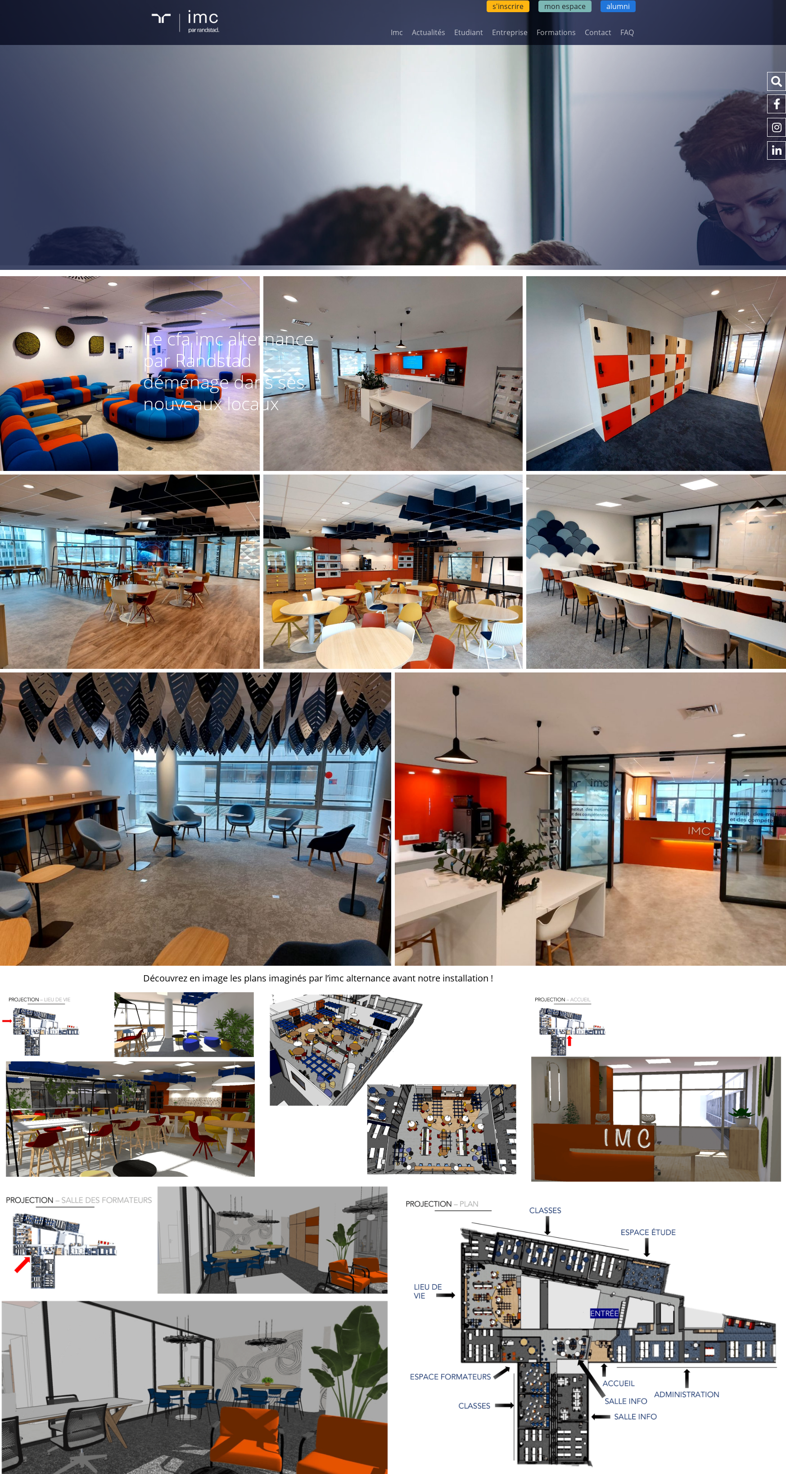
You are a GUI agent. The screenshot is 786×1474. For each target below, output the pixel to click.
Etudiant (468, 32)
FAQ (627, 32)
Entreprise (510, 32)
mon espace (565, 6)
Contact (598, 32)
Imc (397, 32)
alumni (618, 6)
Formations (556, 32)
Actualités (428, 32)
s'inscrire (508, 6)
